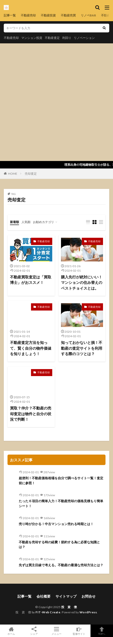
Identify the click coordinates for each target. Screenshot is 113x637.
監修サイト (79, 631)
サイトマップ (66, 596)
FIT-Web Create (48, 612)
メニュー (56, 631)
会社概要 (43, 596)
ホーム (11, 631)
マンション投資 (31, 38)
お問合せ (89, 596)
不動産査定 (52, 38)
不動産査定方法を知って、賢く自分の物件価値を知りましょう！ (30, 348)
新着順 (14, 222)
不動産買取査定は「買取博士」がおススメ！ (30, 280)
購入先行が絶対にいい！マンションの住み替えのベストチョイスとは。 (81, 282)
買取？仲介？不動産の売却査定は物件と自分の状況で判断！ (30, 413)
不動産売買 (68, 15)
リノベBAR (88, 15)
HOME (12, 173)
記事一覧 (10, 15)
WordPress (88, 612)
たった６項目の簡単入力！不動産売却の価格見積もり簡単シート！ (61, 503)
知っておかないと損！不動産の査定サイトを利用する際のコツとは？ (81, 348)
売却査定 (31, 173)
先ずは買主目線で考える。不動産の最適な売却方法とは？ (61, 565)
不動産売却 (28, 15)
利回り (66, 38)
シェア (33, 631)
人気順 (26, 222)
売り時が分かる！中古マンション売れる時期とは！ (56, 524)
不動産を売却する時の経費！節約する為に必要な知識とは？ (59, 544)
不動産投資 (48, 15)
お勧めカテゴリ (43, 222)
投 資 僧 (69, 607)
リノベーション (84, 38)
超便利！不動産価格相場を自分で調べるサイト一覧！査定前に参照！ (61, 480)
